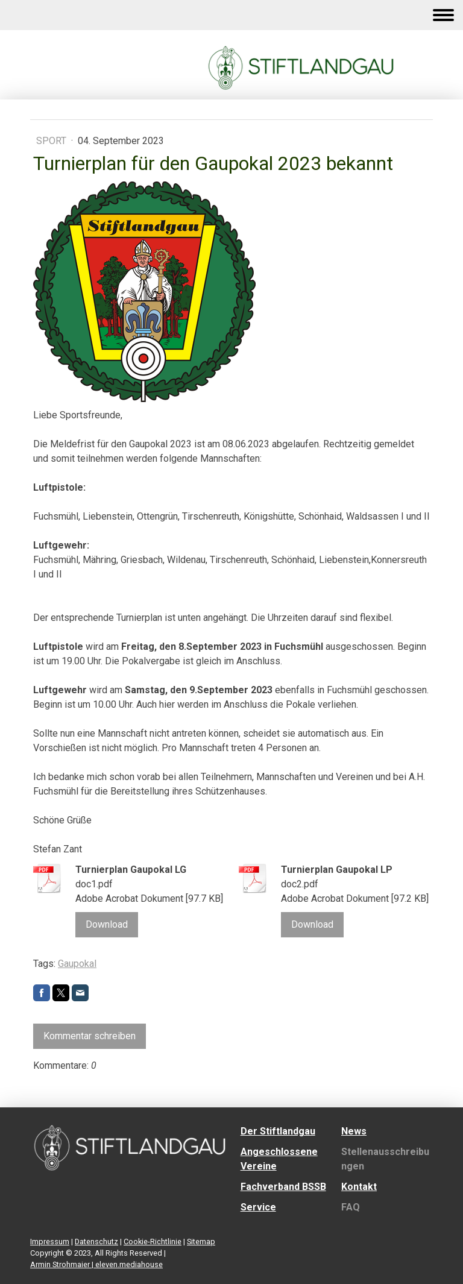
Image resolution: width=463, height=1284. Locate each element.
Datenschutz (96, 1241)
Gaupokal (77, 963)
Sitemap (201, 1241)
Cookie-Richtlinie (152, 1241)
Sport (52, 140)
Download (107, 924)
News (354, 1131)
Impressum (49, 1241)
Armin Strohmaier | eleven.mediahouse (96, 1264)
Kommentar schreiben (89, 1036)
